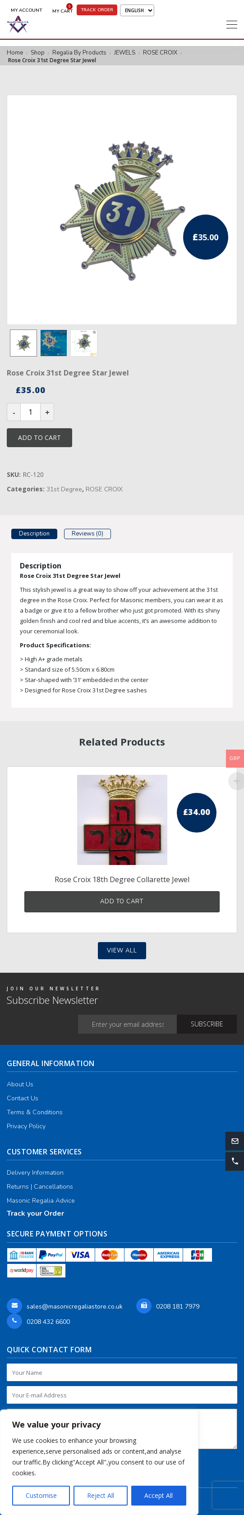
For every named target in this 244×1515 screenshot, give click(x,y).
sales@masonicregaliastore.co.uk (75, 1306)
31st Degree (64, 489)
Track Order (97, 10)
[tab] (34, 535)
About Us (20, 1084)
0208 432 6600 (48, 1322)
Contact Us (22, 1098)
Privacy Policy (26, 1126)
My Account (26, 10)
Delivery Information (35, 1172)
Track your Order (35, 1213)
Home (15, 53)
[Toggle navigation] (231, 24)
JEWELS (124, 53)
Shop (38, 53)
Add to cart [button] (121, 901)
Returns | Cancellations (40, 1186)
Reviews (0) (87, 534)
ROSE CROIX (160, 53)
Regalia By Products (79, 53)
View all (122, 951)
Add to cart (39, 437)
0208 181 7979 (177, 1306)
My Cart (62, 9)
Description (34, 534)
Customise (41, 1495)
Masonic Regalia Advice (41, 1200)
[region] (99, 1462)
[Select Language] (137, 10)
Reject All (100, 1495)
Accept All (158, 1495)
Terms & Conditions (35, 1112)
